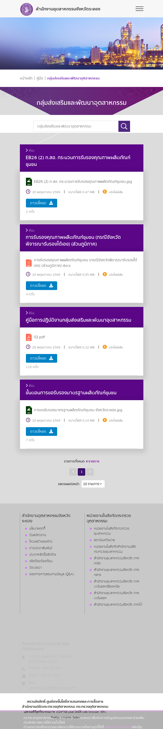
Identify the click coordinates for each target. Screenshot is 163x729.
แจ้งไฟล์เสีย (116, 192)
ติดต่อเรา (35, 567)
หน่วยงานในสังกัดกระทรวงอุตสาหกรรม (111, 531)
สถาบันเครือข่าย (104, 540)
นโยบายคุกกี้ (37, 528)
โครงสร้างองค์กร (41, 541)
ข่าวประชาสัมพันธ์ (40, 548)
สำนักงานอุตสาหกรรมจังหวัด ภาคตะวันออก (116, 595)
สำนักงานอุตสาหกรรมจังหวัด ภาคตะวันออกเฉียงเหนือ (116, 584)
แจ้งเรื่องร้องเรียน (41, 561)
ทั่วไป (30, 151)
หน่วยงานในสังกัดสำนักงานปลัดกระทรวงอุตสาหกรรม (115, 549)
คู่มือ (40, 78)
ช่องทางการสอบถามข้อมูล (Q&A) (51, 574)
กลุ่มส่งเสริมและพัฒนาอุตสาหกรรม (73, 78)
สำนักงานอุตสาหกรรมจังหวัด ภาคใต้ (118, 604)
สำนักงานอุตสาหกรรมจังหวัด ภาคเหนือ (116, 561)
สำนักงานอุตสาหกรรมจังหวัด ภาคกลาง (116, 572)
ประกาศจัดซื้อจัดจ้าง (42, 554)
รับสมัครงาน (37, 535)
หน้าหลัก (26, 78)
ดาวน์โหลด (41, 203)
